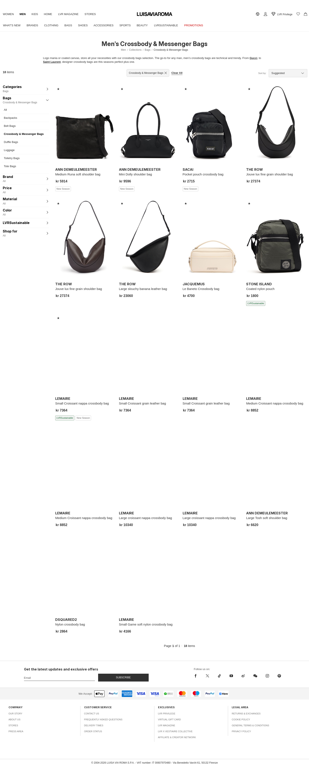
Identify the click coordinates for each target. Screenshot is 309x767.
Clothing (53, 25)
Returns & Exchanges (246, 713)
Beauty (146, 25)
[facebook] (196, 675)
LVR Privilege (166, 713)
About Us (14, 719)
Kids (36, 14)
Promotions (199, 25)
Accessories (107, 25)
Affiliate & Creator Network (177, 737)
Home (50, 14)
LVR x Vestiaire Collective (175, 731)
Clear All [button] (176, 72)
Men (23, 14)
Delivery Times (93, 725)
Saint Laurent (52, 61)
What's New (12, 25)
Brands (33, 25)
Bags (70, 25)
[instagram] (267, 675)
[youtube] (231, 675)
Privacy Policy (241, 731)
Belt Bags (10, 125)
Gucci (253, 58)
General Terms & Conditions (250, 725)
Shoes (85, 25)
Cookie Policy (241, 719)
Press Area (15, 731)
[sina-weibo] (243, 675)
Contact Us (91, 713)
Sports (128, 25)
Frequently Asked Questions (103, 719)
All (5, 109)
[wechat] (255, 675)
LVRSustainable (171, 25)
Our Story (15, 713)
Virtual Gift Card (169, 719)
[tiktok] (219, 675)
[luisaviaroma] (155, 14)
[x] (207, 675)
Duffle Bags (11, 142)
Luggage (9, 150)
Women (8, 14)
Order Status (93, 731)
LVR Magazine (71, 14)
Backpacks (10, 117)
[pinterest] (279, 675)
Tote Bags (10, 166)
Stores (93, 14)
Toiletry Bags (12, 158)
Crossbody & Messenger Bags (24, 134)
